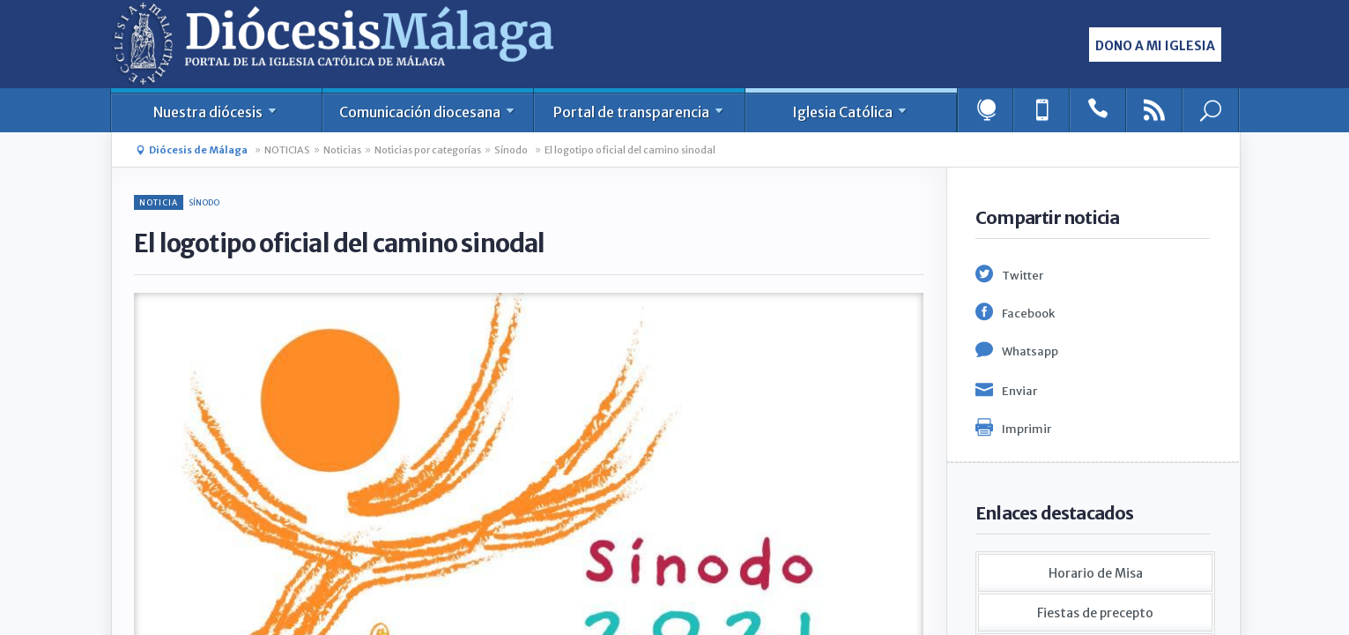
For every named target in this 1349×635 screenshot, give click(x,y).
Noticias (342, 150)
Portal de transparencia (639, 112)
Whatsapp (1030, 351)
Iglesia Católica (850, 112)
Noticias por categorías (427, 150)
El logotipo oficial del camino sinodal (630, 150)
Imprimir (1026, 429)
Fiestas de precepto (1095, 613)
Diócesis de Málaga (198, 150)
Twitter (1022, 275)
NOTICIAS (287, 150)
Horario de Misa (1096, 573)
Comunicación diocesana (428, 112)
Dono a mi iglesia (1155, 46)
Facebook (1028, 313)
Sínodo (511, 150)
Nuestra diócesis (216, 112)
